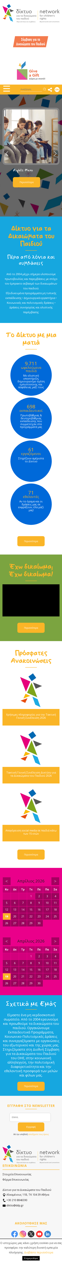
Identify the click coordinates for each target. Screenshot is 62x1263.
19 (6, 916)
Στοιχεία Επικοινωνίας (16, 1174)
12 (6, 909)
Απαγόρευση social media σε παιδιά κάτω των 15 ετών (31, 832)
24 (47, 916)
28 (22, 923)
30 (39, 923)
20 (14, 916)
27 (14, 923)
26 (6, 923)
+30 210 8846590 (14, 1200)
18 (55, 909)
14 (22, 909)
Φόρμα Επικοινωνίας (15, 1179)
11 (55, 903)
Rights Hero (23, 170)
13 (14, 909)
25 (55, 916)
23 (39, 916)
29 (30, 923)
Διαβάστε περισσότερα (38, 1252)
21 (22, 916)
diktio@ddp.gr (13, 1205)
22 (30, 916)
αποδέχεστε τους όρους (38, 1134)
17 (47, 909)
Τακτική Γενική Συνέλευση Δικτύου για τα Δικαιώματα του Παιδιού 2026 (31, 774)
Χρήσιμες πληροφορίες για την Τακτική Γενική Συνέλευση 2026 (31, 716)
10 (47, 903)
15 (30, 909)
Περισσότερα (27, 182)
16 (39, 909)
